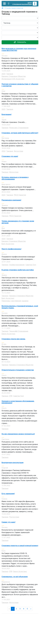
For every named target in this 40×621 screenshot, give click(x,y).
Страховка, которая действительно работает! (20, 133)
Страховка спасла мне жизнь (13, 339)
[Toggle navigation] (4, 3)
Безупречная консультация (12, 463)
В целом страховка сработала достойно (18, 270)
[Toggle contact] (8, 3)
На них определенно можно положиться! (18, 434)
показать (20, 42)
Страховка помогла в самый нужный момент (20, 546)
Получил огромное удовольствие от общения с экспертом (20, 85)
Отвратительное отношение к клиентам (18, 370)
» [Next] (30, 609)
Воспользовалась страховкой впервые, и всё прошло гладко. (20, 307)
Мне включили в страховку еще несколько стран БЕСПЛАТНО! (19, 49)
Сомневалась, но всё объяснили (15, 577)
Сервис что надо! (8, 522)
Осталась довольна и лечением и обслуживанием (15, 178)
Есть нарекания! (8, 494)
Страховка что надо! (10, 156)
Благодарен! (6, 114)
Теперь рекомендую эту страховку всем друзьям (18, 222)
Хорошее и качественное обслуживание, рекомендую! (18, 402)
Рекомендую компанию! (11, 200)
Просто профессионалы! (11, 249)
